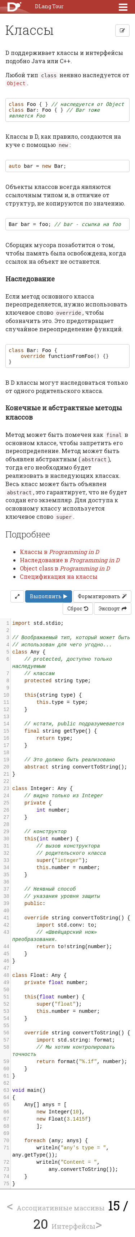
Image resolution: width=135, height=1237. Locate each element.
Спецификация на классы (59, 576)
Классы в (59, 551)
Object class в (65, 568)
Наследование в (70, 560)
